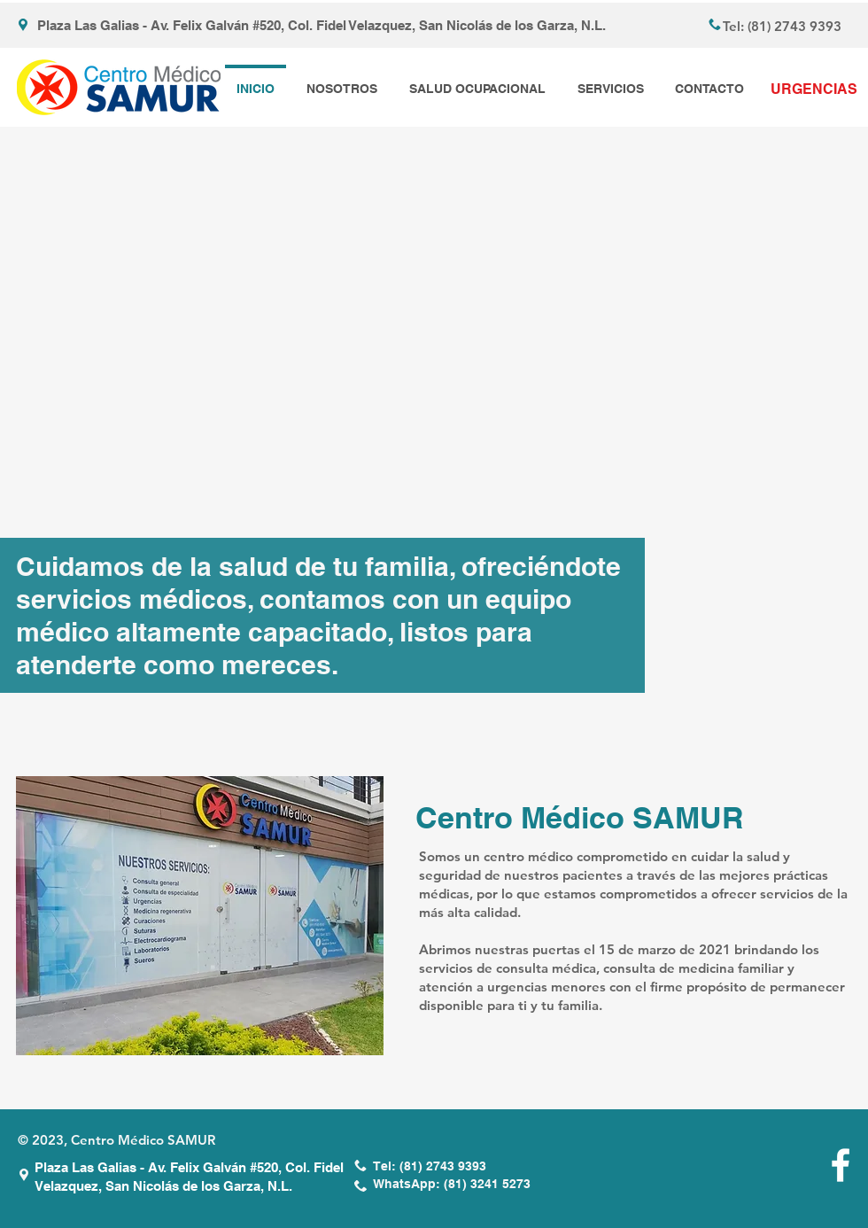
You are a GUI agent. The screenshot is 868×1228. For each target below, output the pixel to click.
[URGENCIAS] (813, 89)
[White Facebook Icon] (840, 1165)
